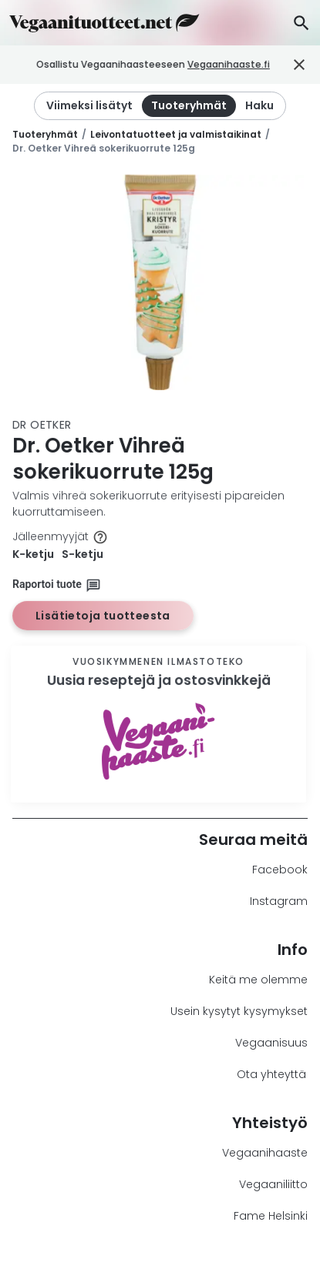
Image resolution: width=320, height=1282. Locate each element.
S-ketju (82, 554)
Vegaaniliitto (273, 1184)
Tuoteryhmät (45, 134)
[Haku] (301, 22)
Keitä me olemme (258, 979)
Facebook (280, 869)
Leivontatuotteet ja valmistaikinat (175, 134)
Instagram (279, 901)
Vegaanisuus (271, 1042)
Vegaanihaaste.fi (257, 64)
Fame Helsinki (271, 1216)
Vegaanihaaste (265, 1152)
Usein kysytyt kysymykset (239, 1011)
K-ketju (33, 554)
